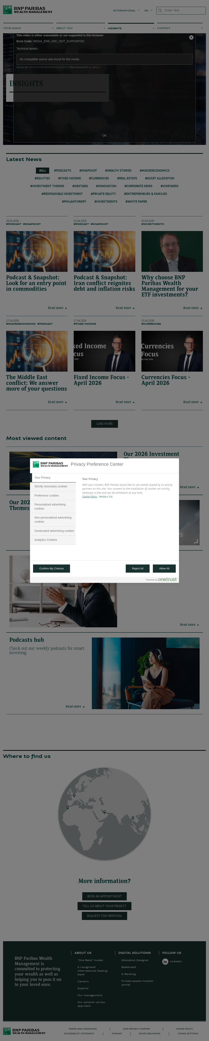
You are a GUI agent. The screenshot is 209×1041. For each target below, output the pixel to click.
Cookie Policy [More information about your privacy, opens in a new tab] (89, 497)
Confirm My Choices (51, 568)
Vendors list (106, 497)
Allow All (164, 568)
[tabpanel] (129, 489)
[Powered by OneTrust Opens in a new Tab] (161, 580)
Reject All (137, 568)
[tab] (53, 477)
